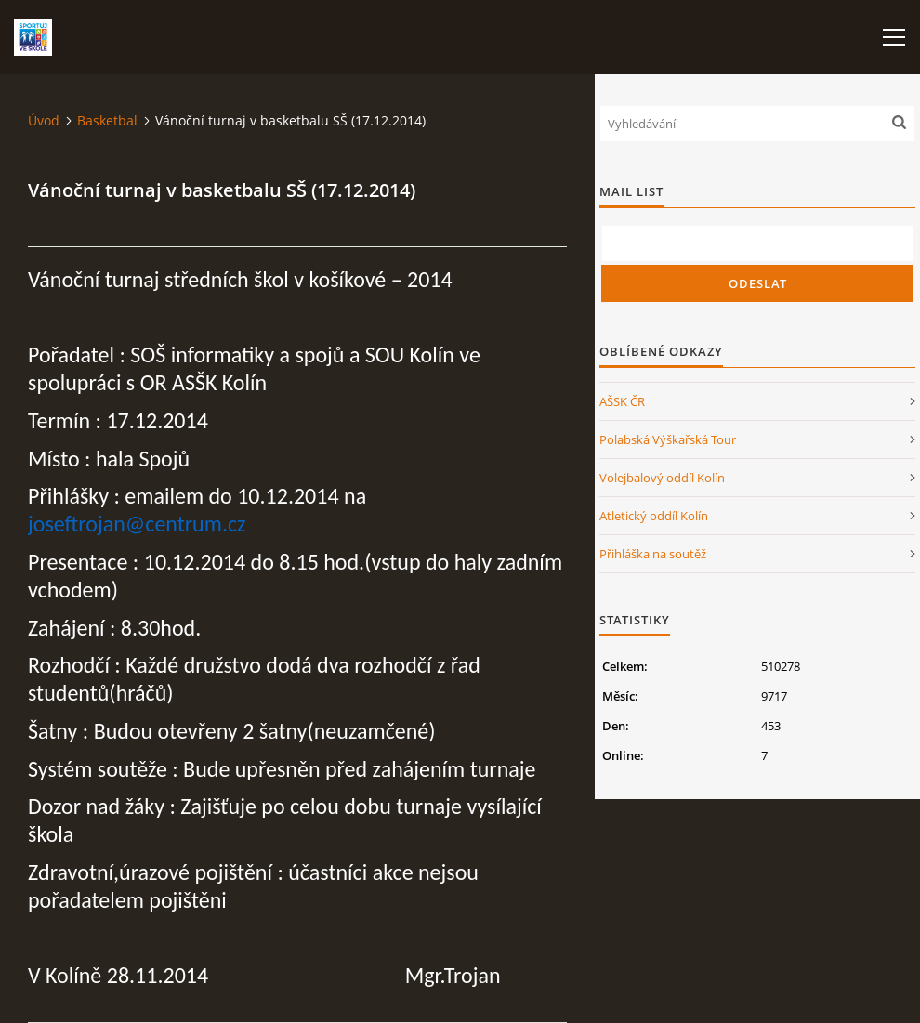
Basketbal (107, 120)
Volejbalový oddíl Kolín (662, 477)
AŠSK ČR (622, 401)
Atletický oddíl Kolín (653, 515)
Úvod (43, 120)
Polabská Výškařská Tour (667, 439)
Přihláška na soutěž (652, 553)
